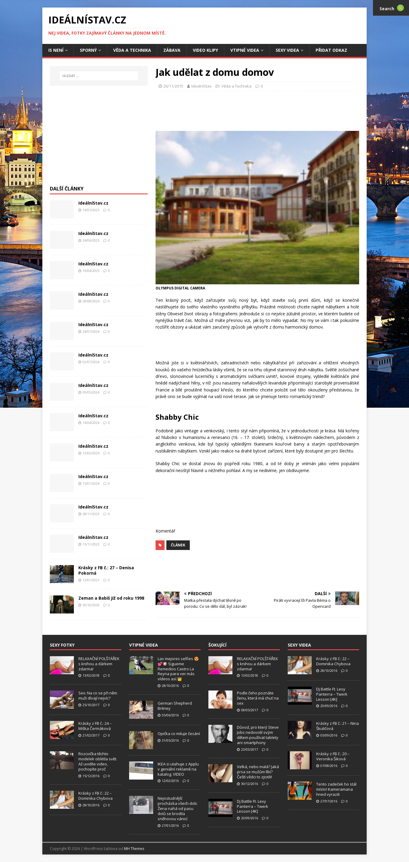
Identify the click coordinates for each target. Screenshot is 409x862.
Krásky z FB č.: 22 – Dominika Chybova (95, 795)
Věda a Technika (132, 50)
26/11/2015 (173, 86)
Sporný (88, 50)
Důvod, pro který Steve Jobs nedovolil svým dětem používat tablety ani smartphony (258, 735)
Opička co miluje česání (179, 733)
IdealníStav (201, 86)
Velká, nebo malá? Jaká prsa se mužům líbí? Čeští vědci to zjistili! (258, 772)
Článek (178, 545)
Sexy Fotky (62, 645)
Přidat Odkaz (331, 50)
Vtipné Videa (244, 50)
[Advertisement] (257, 109)
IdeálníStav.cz (93, 203)
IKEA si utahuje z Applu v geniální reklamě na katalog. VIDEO (178, 769)
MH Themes (134, 848)
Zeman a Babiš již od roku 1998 (111, 598)
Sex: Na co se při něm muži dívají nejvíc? (97, 695)
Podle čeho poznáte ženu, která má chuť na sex (258, 698)
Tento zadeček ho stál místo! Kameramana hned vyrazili (336, 789)
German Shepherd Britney (175, 705)
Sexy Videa (287, 50)
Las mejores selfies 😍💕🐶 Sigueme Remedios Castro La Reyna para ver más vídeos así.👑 (178, 669)
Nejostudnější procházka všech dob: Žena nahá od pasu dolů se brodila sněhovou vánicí (178, 808)
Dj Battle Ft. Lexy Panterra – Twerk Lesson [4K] (252, 806)
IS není (55, 50)
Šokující (217, 645)
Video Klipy (205, 50)
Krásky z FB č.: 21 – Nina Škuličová (337, 726)
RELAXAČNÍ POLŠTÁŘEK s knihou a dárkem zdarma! (99, 664)
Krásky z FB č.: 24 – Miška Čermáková (95, 726)
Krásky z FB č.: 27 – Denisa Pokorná (106, 570)
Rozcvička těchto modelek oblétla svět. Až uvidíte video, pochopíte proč (97, 761)
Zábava (171, 50)
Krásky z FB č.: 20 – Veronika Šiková (333, 756)
